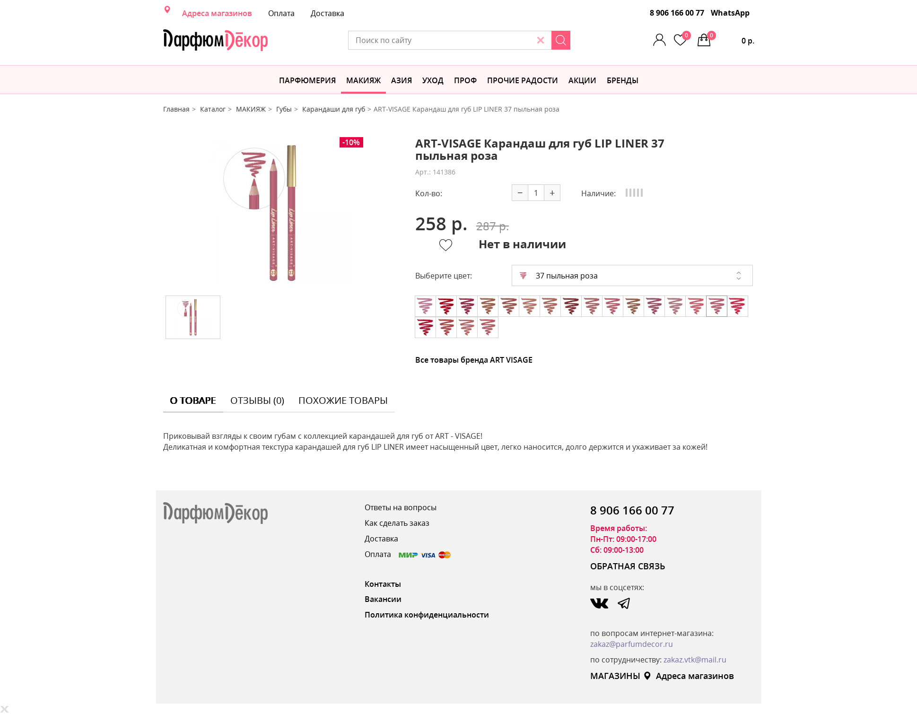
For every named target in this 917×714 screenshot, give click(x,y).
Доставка (327, 13)
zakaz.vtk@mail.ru (695, 659)
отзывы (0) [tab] (257, 400)
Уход (433, 80)
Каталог (213, 108)
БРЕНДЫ (622, 80)
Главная (176, 108)
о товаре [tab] (193, 400)
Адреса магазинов (217, 13)
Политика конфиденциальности (427, 615)
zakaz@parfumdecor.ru (631, 644)
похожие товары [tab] (343, 400)
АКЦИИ (582, 80)
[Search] (560, 40)
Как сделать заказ (397, 523)
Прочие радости (522, 80)
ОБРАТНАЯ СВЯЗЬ (627, 566)
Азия (401, 80)
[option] (281, 213)
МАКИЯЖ (363, 80)
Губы (284, 108)
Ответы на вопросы (401, 507)
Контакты (383, 584)
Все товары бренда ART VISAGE (474, 360)
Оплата (281, 13)
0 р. (730, 38)
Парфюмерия (307, 80)
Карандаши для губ (333, 108)
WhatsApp (730, 13)
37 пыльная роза (558, 275)
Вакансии (383, 599)
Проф (465, 80)
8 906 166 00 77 (677, 13)
